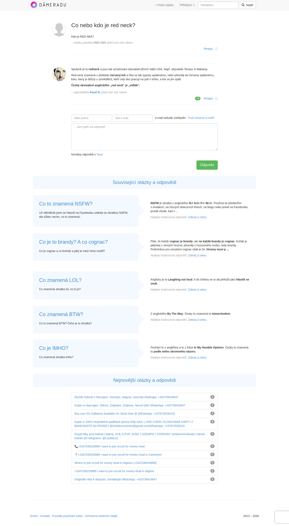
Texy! (100, 154)
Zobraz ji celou (197, 217)
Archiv (34, 516)
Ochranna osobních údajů (101, 516)
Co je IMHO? (53, 348)
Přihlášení (187, 5)
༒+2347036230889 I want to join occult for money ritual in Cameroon (118, 454)
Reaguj (208, 48)
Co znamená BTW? (61, 314)
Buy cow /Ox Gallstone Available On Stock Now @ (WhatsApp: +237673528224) (124, 413)
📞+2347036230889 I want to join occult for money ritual (109, 446)
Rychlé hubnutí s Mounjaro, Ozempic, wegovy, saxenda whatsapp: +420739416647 (126, 397)
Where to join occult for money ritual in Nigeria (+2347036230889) (115, 462)
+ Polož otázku (164, 5)
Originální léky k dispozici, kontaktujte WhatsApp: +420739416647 (115, 479)
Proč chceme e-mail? (201, 117)
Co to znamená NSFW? (66, 203)
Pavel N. (95, 92)
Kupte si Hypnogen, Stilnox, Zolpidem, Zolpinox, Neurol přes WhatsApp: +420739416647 (129, 405)
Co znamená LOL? (60, 280)
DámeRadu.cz (48, 5)
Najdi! (247, 5)
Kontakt (45, 516)
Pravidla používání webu (67, 516)
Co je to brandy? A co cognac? (73, 242)
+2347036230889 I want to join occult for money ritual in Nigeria (114, 471)
